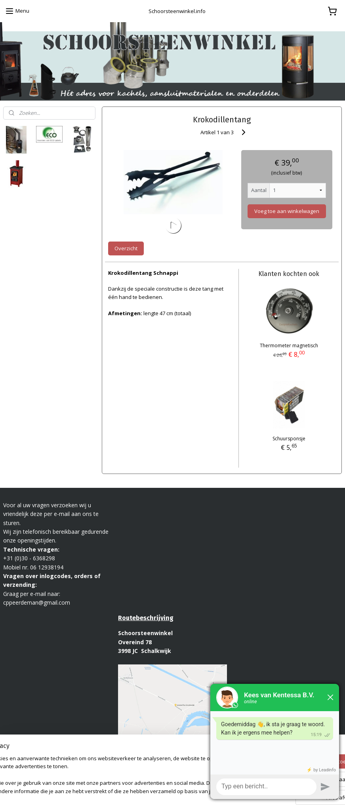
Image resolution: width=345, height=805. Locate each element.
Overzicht (125, 248)
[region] (120, 767)
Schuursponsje (289, 438)
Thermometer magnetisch (289, 345)
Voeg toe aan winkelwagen (286, 211)
